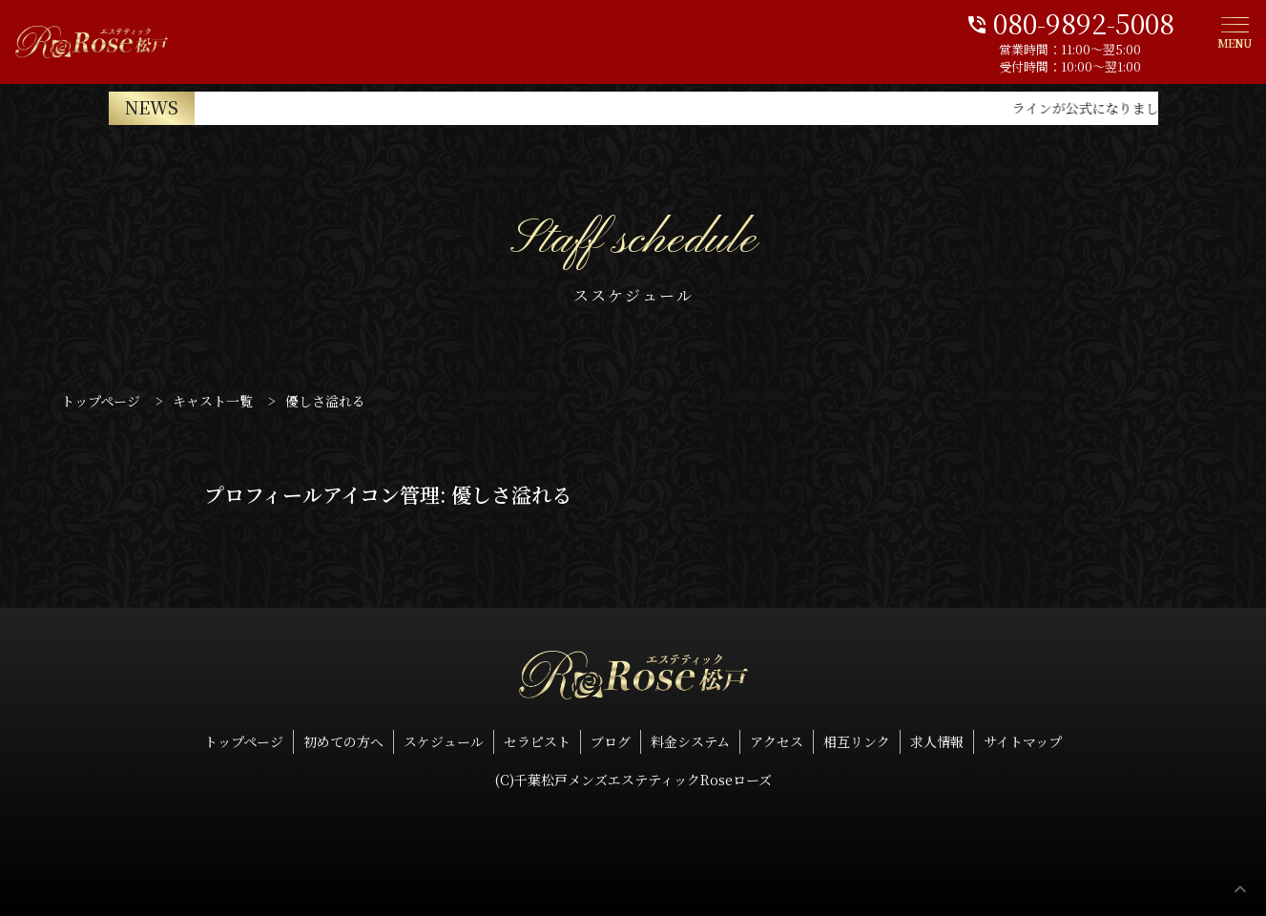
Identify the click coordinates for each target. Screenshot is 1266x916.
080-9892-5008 (1069, 21)
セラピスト (537, 741)
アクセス (776, 741)
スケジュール (444, 741)
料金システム (690, 741)
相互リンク (856, 741)
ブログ (611, 741)
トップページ (243, 741)
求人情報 (937, 741)
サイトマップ (1023, 741)
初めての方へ (343, 741)
